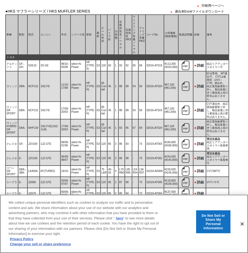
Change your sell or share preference (40, 247)
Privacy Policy (21, 242)
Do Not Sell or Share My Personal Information (213, 224)
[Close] (242, 227)
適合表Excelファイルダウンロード (199, 11)
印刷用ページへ (213, 5)
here (119, 221)
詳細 (200, 65)
